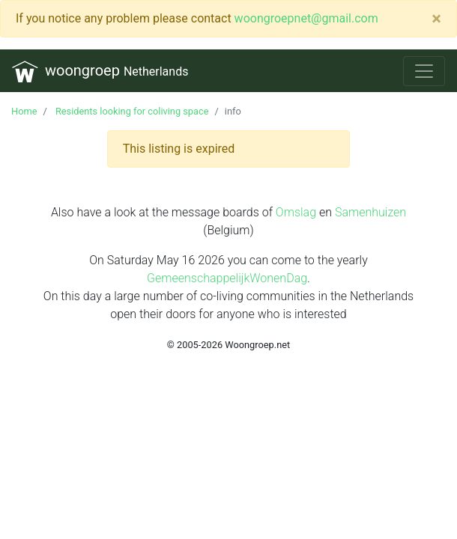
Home (24, 111)
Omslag (296, 212)
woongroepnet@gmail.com (306, 18)
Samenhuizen (370, 212)
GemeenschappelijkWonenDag (227, 278)
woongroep (100, 71)
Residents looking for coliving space (131, 111)
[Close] (436, 19)
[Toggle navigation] (424, 71)
